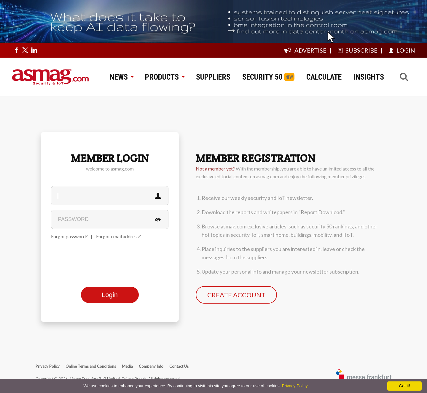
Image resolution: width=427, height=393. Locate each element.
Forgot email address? (118, 236)
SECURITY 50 (262, 76)
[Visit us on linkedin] (34, 50)
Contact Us (179, 366)
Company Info (151, 366)
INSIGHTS (368, 76)
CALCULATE (324, 76)
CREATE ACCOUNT (236, 295)
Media (127, 366)
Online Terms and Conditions (91, 366)
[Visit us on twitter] (25, 50)
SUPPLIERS (213, 76)
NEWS (121, 76)
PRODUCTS (164, 76)
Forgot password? (69, 236)
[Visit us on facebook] (16, 50)
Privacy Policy (48, 366)
